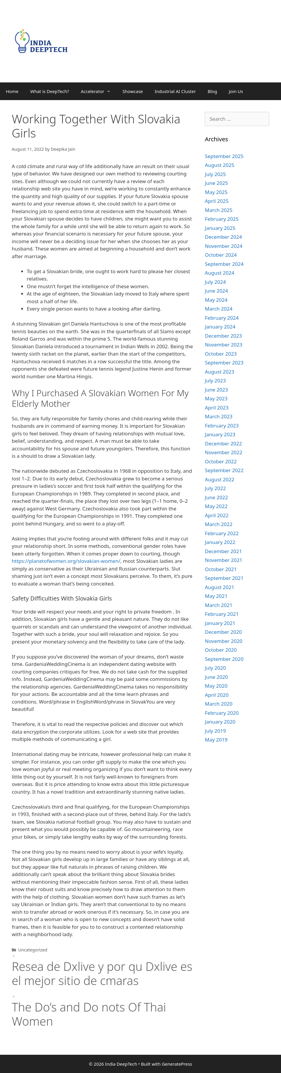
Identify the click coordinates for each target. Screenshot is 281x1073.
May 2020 (216, 685)
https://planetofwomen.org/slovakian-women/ (66, 561)
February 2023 (222, 425)
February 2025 (222, 218)
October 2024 (221, 254)
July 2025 (215, 174)
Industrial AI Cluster (175, 91)
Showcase (132, 91)
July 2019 (215, 730)
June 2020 (216, 677)
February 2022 (222, 533)
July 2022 (215, 488)
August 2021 (219, 587)
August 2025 (219, 165)
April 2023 (216, 407)
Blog (212, 91)
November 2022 (223, 452)
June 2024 (216, 290)
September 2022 (224, 470)
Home (12, 91)
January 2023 (220, 434)
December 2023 (223, 335)
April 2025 (216, 201)
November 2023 (223, 344)
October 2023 (221, 353)
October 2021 (221, 569)
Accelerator (99, 91)
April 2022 (216, 515)
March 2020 (218, 703)
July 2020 (215, 667)
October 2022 (221, 461)
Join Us (236, 91)
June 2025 (216, 183)
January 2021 (220, 623)
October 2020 (221, 649)
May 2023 (216, 398)
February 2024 (222, 317)
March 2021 (218, 605)
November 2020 (223, 641)
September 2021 (224, 578)
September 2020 (224, 659)
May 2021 (216, 596)
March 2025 (218, 210)
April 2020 (216, 694)
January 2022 (220, 542)
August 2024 (219, 272)
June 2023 (216, 389)
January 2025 (220, 228)
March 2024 (218, 308)
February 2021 (222, 614)
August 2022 (219, 479)
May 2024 (216, 299)
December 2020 (223, 631)
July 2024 (215, 281)
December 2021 (223, 551)
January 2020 (220, 721)
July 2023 (215, 380)
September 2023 (224, 362)
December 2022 (223, 443)
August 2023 (219, 371)
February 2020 (222, 712)
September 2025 (224, 156)
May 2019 (216, 739)
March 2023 (218, 416)
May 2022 (216, 506)
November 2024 (223, 246)
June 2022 (216, 497)
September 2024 (224, 264)
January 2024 (220, 326)
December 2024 (223, 236)
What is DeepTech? (49, 91)
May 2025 (216, 192)
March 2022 (218, 524)
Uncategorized (32, 950)
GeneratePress (177, 1064)
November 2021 (223, 560)
